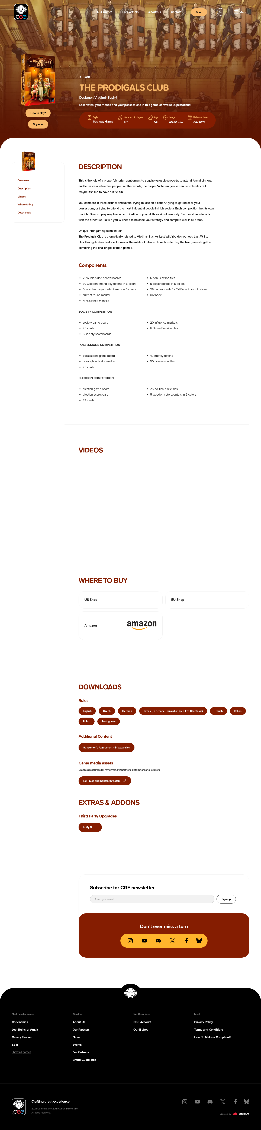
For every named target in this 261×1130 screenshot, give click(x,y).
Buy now (38, 124)
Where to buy (25, 204)
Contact (176, 12)
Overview (23, 180)
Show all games (21, 1052)
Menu (240, 12)
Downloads (24, 213)
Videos (22, 197)
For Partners (130, 12)
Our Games (104, 12)
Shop (199, 12)
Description (24, 188)
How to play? (38, 113)
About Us (154, 12)
